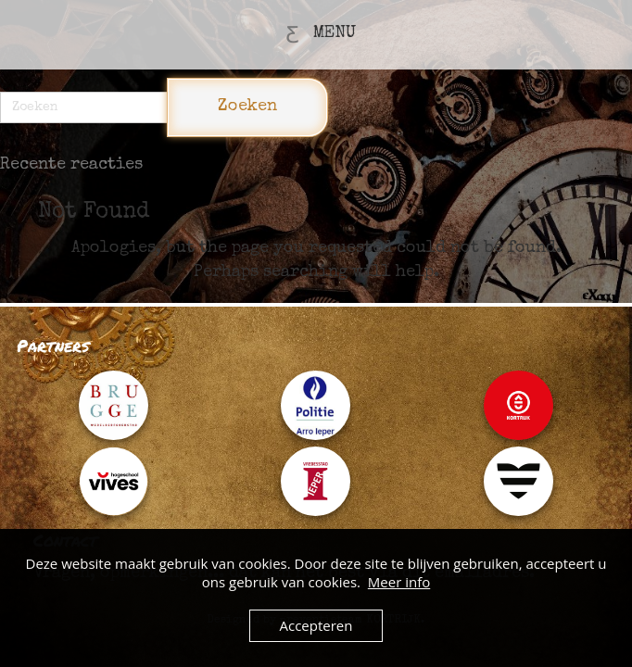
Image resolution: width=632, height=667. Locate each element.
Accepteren (316, 625)
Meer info (399, 582)
